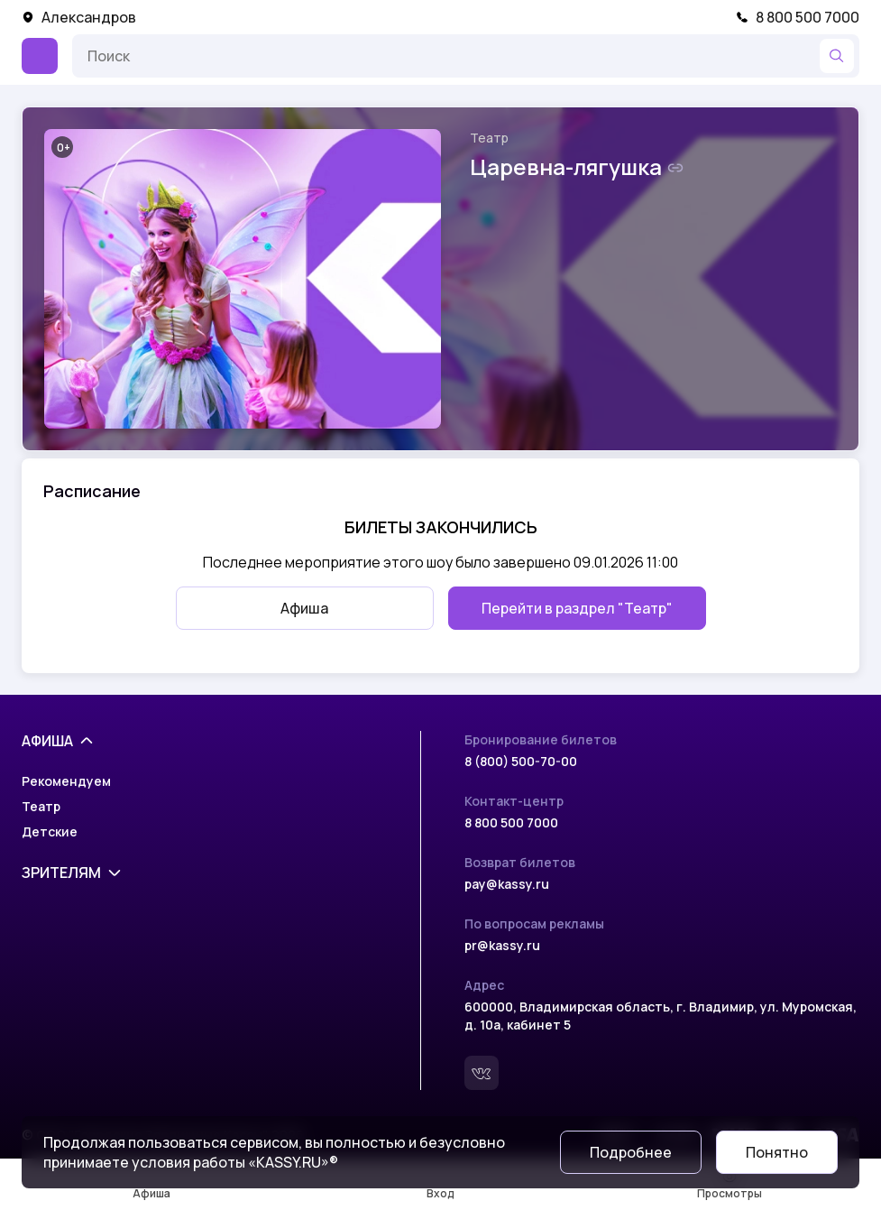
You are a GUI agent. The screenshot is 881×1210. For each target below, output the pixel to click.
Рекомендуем (66, 781)
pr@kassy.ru (502, 945)
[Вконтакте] (481, 1073)
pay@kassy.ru (506, 883)
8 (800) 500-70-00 (520, 761)
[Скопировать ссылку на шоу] (675, 168)
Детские (50, 831)
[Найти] (837, 56)
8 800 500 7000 (797, 17)
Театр (489, 137)
